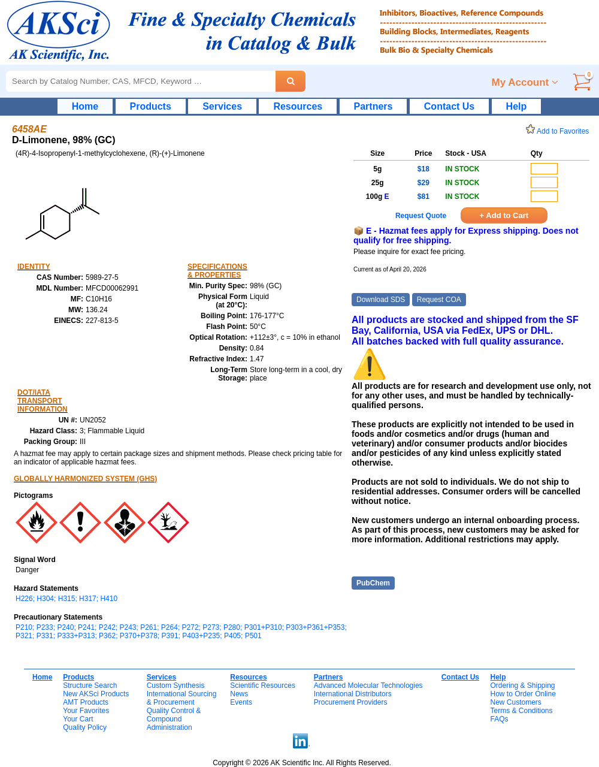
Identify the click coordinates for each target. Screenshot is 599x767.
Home (85, 106)
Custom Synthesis (176, 685)
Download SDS (380, 299)
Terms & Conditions (521, 710)
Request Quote (420, 216)
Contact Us (449, 106)
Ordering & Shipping (522, 685)
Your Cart (78, 719)
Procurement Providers (351, 702)
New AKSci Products (96, 694)
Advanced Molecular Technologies (368, 685)
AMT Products (85, 702)
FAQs (499, 719)
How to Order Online (522, 694)
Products (150, 106)
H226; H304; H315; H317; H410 (66, 598)
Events (241, 702)
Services (222, 106)
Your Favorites (86, 710)
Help (516, 106)
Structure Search (90, 685)
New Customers (515, 702)
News (239, 694)
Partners (373, 106)
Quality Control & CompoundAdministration (174, 719)
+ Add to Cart (504, 215)
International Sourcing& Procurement (182, 698)
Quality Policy (85, 727)
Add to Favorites (559, 131)
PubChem (373, 583)
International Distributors (353, 694)
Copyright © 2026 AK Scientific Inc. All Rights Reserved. (302, 763)
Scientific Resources (262, 685)
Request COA (439, 299)
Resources (297, 106)
